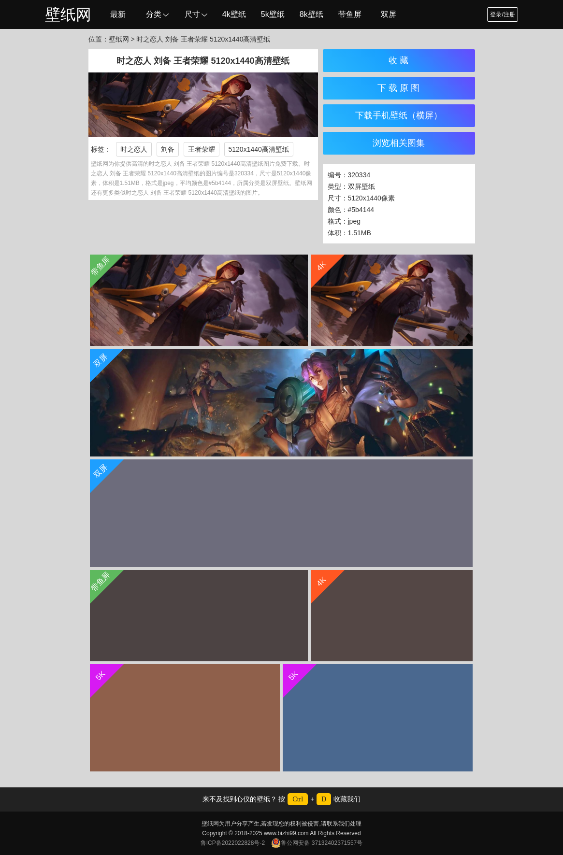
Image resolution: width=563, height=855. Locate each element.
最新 (118, 14)
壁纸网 (68, 14)
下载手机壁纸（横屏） (398, 115)
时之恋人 (133, 149)
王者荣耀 (201, 149)
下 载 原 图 (398, 88)
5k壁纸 (273, 14)
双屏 (388, 14)
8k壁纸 (311, 14)
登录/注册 (502, 14)
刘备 (167, 149)
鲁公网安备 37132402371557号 (316, 843)
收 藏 (398, 60)
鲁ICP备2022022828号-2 (233, 843)
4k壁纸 (234, 14)
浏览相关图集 (399, 143)
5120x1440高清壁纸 (259, 149)
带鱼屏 (349, 14)
